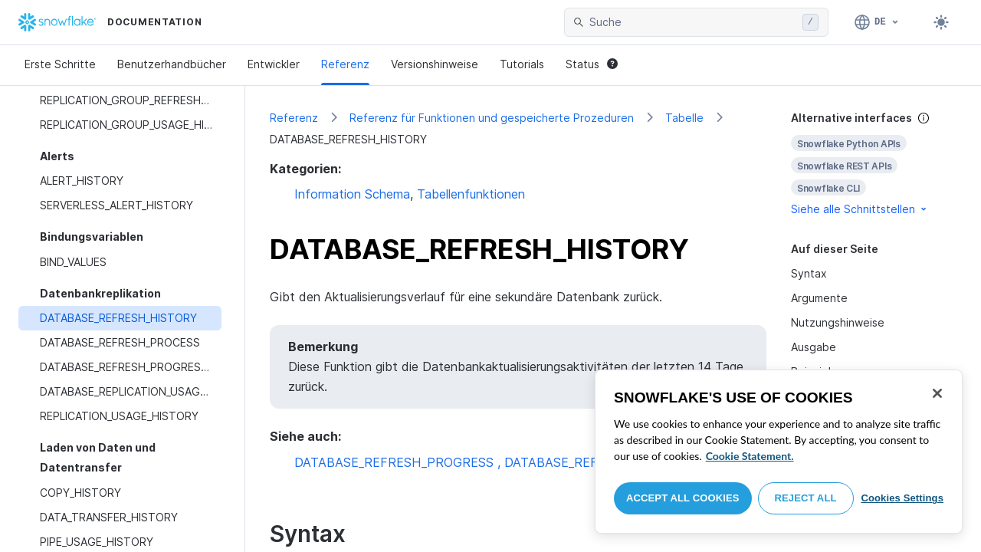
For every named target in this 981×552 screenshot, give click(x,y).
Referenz (345, 64)
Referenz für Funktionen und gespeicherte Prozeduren (491, 117)
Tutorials (522, 64)
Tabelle (684, 117)
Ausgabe (813, 346)
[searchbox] (692, 22)
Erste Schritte (60, 64)
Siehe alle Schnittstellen (860, 208)
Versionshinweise (434, 64)
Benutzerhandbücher (171, 64)
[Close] (937, 393)
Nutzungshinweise (837, 322)
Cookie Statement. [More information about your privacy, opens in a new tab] (750, 455)
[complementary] (873, 163)
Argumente (819, 297)
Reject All (806, 498)
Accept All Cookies (683, 498)
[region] (779, 452)
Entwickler (274, 64)
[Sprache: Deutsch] (877, 22)
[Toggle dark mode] (941, 22)
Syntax (809, 273)
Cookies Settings (902, 498)
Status (592, 64)
